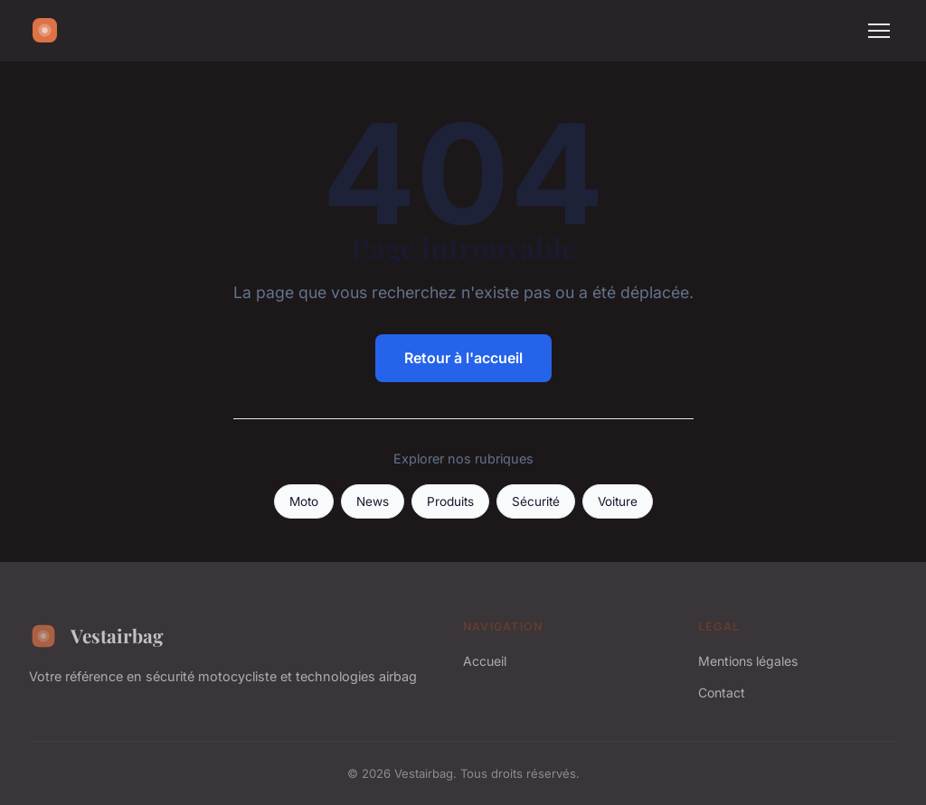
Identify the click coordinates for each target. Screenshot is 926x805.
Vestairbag (96, 636)
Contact (721, 692)
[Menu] (879, 30)
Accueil (484, 661)
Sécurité (536, 501)
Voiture (618, 501)
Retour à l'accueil (463, 358)
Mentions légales (748, 661)
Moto (303, 501)
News (372, 501)
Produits (450, 501)
